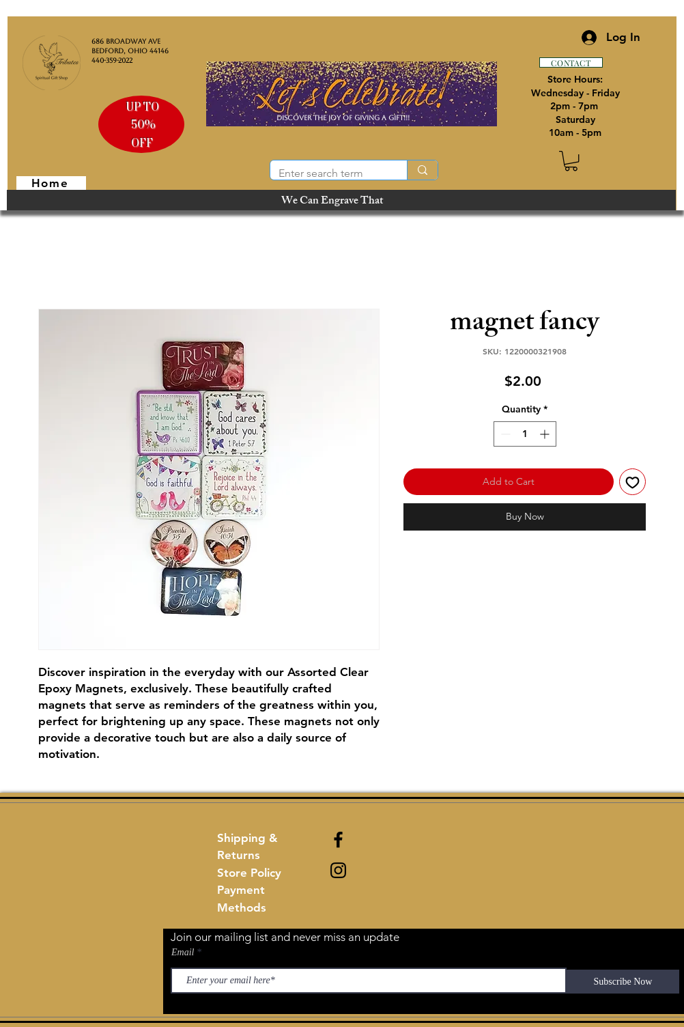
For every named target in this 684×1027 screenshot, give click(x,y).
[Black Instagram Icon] (338, 870)
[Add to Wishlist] (632, 481)
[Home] (51, 183)
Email (182, 952)
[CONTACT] (571, 62)
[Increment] (545, 434)
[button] (571, 161)
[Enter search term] (328, 173)
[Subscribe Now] (623, 982)
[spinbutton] (525, 434)
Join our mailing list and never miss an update (285, 937)
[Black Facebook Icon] (338, 839)
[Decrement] (504, 434)
